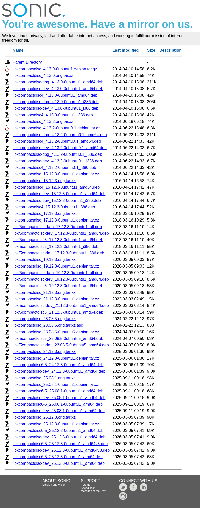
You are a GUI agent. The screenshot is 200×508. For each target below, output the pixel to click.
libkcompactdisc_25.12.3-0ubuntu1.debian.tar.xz (56, 424)
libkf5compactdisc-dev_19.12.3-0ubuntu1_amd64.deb (61, 279)
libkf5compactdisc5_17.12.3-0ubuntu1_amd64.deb (58, 240)
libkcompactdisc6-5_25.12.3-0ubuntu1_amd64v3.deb (60, 443)
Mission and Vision (54, 484)
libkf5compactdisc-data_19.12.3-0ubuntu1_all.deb (57, 273)
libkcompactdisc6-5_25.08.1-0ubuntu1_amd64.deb (58, 391)
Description (170, 50)
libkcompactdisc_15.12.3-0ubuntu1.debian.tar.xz (56, 174)
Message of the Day (93, 490)
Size (151, 50)
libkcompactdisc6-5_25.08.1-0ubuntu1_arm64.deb (58, 404)
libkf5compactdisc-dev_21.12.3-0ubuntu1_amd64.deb (61, 305)
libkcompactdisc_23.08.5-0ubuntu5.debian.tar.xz (56, 332)
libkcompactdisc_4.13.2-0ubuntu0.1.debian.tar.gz (57, 128)
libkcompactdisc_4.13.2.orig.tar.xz (43, 121)
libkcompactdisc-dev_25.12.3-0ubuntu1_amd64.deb (59, 437)
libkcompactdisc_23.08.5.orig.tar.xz (44, 319)
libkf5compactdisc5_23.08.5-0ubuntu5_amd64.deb (58, 338)
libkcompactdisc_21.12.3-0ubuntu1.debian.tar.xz (56, 299)
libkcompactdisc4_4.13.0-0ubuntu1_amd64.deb (55, 95)
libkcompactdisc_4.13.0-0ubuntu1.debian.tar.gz (55, 69)
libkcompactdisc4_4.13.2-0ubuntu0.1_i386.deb (54, 167)
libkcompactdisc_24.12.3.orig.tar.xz (44, 351)
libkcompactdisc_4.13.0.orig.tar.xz (43, 75)
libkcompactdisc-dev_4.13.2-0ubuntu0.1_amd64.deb (60, 148)
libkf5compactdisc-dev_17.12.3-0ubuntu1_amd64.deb (61, 233)
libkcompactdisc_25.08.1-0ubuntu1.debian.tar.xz (56, 384)
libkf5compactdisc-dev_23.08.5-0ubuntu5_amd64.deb (61, 345)
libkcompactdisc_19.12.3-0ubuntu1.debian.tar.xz (56, 266)
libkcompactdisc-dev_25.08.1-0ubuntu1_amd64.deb (59, 397)
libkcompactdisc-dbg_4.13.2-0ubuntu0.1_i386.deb (57, 154)
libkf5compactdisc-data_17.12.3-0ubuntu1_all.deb (57, 227)
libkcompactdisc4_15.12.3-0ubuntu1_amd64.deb (56, 187)
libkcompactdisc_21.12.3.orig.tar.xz (44, 292)
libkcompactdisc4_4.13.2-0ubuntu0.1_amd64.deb (57, 141)
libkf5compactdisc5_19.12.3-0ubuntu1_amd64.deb (58, 286)
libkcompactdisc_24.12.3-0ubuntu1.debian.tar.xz (56, 358)
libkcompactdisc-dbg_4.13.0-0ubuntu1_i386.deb (56, 102)
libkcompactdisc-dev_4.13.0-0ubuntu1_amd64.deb (58, 88)
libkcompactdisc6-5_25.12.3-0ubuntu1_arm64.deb (58, 457)
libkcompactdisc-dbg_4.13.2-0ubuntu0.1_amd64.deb (60, 134)
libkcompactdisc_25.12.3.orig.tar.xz (44, 417)
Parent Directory (27, 62)
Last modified (125, 50)
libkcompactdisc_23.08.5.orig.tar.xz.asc (48, 325)
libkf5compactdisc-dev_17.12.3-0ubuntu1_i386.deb (58, 253)
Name (18, 50)
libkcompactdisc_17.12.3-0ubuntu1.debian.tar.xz (56, 220)
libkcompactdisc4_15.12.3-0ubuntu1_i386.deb (54, 207)
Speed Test (88, 487)
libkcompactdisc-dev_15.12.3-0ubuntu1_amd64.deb (59, 194)
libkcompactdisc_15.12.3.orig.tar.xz (44, 181)
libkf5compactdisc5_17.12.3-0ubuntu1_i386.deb (55, 246)
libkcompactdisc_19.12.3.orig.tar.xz (44, 259)
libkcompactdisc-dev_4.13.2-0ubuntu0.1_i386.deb (57, 161)
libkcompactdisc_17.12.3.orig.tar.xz (44, 213)
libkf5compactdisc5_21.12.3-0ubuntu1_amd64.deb (58, 312)
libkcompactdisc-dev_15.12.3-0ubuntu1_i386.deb (57, 200)
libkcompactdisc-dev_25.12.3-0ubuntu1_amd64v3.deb (61, 450)
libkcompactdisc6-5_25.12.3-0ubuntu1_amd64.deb (58, 430)
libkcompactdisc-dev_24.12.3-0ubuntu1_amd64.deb (59, 371)
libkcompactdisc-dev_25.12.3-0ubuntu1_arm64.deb (59, 463)
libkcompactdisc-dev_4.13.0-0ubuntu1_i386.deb (55, 108)
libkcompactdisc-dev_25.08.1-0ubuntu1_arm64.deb (59, 411)
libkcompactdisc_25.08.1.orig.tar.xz (44, 378)
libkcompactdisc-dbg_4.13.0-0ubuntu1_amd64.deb (58, 82)
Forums (85, 484)
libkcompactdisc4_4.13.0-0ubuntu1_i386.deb (53, 115)
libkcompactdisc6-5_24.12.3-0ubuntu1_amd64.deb (58, 365)
